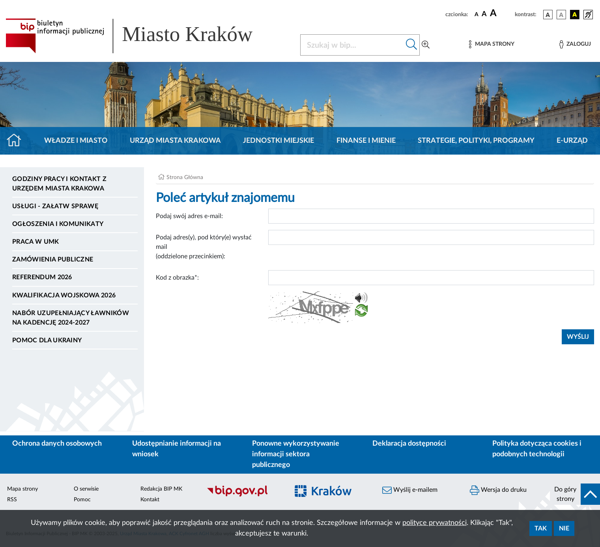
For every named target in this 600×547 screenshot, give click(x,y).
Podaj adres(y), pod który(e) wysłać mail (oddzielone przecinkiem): (204, 246)
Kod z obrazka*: (177, 277)
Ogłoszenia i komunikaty (57, 224)
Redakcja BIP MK (161, 489)
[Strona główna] (17, 140)
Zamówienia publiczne (52, 259)
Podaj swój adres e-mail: (189, 216)
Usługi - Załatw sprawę (55, 206)
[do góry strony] (575, 494)
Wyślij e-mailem (409, 490)
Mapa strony (22, 489)
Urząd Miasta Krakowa (175, 140)
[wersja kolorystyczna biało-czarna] (561, 15)
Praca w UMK (35, 242)
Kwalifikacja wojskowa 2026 (64, 295)
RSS (12, 499)
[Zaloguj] (575, 44)
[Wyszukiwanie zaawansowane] (426, 45)
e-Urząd (572, 140)
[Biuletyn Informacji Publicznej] (244, 495)
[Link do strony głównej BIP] (140, 36)
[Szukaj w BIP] (352, 45)
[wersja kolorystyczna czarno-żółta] (575, 15)
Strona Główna (184, 177)
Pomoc (82, 499)
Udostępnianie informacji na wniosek (176, 449)
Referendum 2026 (42, 277)
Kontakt (149, 499)
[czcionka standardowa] (476, 14)
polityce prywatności (434, 522)
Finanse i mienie (366, 140)
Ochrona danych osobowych (57, 443)
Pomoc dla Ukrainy (47, 340)
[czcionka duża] (501, 13)
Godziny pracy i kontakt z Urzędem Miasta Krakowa (59, 184)
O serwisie (86, 489)
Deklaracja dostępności (409, 443)
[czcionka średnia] (484, 14)
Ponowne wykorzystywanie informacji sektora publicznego (295, 454)
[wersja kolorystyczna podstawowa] (548, 15)
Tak (541, 528)
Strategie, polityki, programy (476, 140)
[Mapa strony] (491, 44)
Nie (564, 528)
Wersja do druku (498, 490)
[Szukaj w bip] (412, 45)
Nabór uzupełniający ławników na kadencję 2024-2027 (70, 318)
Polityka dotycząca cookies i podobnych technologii (536, 449)
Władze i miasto (76, 140)
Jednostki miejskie (278, 140)
